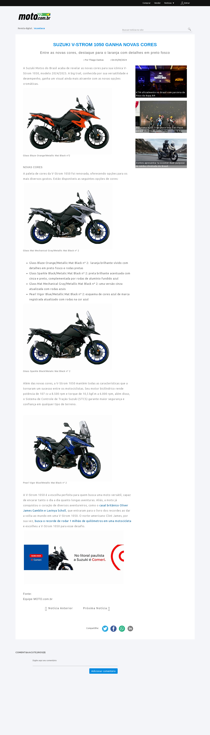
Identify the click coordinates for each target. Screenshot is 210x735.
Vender (157, 3)
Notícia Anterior (59, 608)
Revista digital (25, 28)
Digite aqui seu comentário (45, 660)
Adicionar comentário (103, 671)
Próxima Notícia (96, 608)
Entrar (185, 3)
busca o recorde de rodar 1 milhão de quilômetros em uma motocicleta (83, 520)
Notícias (169, 3)
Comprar (147, 3)
